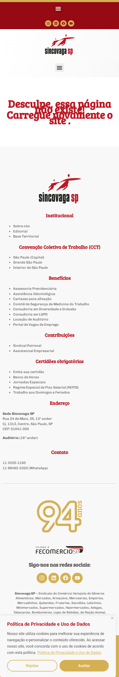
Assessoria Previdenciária (35, 289)
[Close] (112, 618)
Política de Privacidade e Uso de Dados (69, 652)
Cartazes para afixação (32, 299)
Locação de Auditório (30, 319)
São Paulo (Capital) (28, 257)
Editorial (20, 231)
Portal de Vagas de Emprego (36, 325)
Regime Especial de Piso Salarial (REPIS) (46, 387)
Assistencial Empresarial (33, 351)
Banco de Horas (26, 377)
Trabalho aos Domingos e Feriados (42, 392)
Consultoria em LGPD (30, 314)
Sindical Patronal (27, 346)
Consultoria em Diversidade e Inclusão (44, 309)
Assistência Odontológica (34, 294)
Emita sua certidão (28, 372)
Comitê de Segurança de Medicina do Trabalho (51, 304)
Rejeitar (32, 666)
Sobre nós (21, 226)
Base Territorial (26, 236)
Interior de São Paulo (30, 268)
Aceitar (84, 666)
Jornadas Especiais (29, 382)
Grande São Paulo (27, 262)
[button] (58, 8)
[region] (58, 646)
